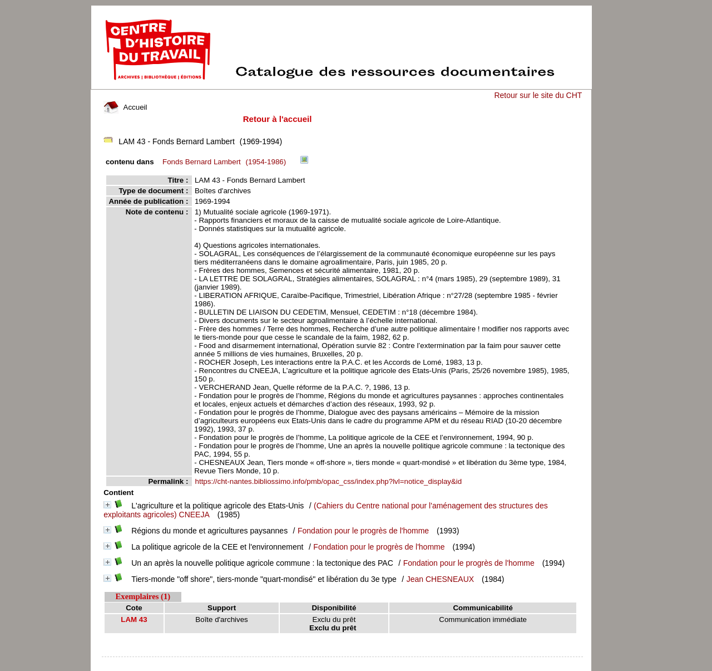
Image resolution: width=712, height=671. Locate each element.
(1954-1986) (226, 162)
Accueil (125, 107)
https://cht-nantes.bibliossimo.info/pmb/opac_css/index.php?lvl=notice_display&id (328, 481)
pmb (342, 664)
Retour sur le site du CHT (538, 95)
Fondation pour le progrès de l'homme (363, 530)
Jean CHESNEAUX (440, 579)
